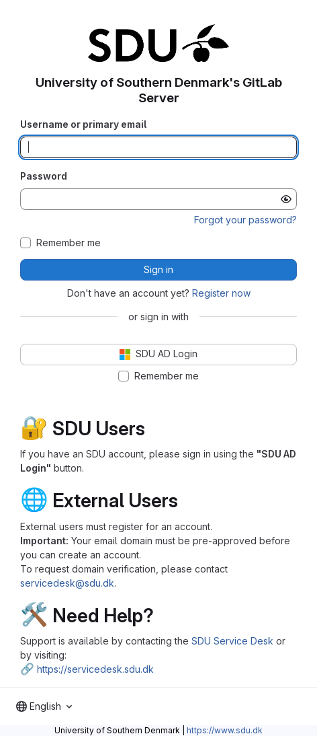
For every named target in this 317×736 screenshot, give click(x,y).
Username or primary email (83, 124)
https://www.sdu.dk (225, 730)
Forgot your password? (245, 219)
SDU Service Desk (232, 641)
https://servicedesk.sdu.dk (95, 669)
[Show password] (286, 199)
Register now (221, 293)
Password (43, 176)
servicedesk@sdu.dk (67, 583)
